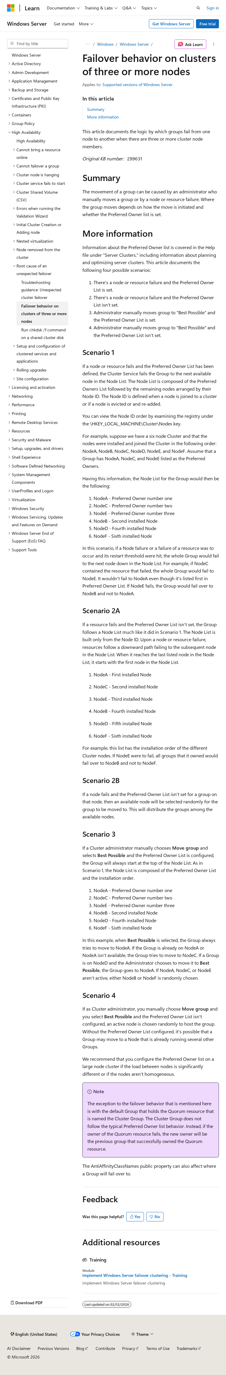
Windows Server (134, 44)
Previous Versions (53, 1348)
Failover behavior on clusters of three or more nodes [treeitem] (44, 313)
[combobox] (37, 43)
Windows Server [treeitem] (26, 55)
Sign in (213, 8)
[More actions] (214, 44)
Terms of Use (158, 1348)
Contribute (105, 1348)
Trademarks (187, 1348)
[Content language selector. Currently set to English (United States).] (34, 1334)
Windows (105, 44)
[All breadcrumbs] (87, 44)
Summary (95, 109)
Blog (80, 1348)
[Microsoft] (11, 8)
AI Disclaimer (19, 1348)
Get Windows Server (171, 24)
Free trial (208, 24)
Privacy (128, 1348)
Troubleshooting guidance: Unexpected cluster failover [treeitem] (41, 289)
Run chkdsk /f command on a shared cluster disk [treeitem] (43, 333)
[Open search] (198, 8)
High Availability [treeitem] (30, 141)
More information (103, 117)
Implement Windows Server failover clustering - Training (134, 1275)
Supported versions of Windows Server (137, 84)
